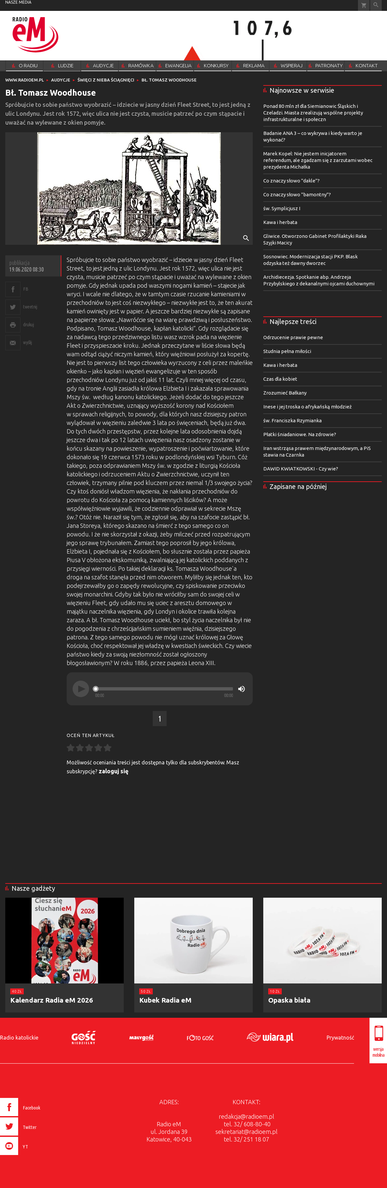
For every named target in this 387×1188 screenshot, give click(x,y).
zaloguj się (114, 771)
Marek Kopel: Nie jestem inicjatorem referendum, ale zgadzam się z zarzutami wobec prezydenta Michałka (317, 160)
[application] (160, 688)
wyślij (27, 342)
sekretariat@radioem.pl (246, 1131)
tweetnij (30, 306)
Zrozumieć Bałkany (284, 393)
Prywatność (340, 1038)
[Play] (81, 689)
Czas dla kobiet (280, 379)
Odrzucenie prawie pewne (293, 337)
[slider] (164, 688)
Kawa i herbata (280, 222)
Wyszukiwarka (376, 5)
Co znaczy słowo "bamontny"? (297, 194)
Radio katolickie (19, 1038)
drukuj (28, 324)
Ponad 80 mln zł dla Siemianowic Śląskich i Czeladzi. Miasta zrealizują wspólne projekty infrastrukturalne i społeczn (313, 112)
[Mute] (241, 689)
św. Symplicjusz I (281, 208)
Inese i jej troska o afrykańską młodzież (307, 406)
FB (25, 289)
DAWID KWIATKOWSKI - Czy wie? (300, 468)
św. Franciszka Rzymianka (292, 420)
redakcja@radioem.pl (246, 1116)
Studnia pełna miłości (287, 351)
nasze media (18, 2)
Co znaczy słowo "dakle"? (291, 180)
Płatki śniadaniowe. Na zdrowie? (299, 434)
